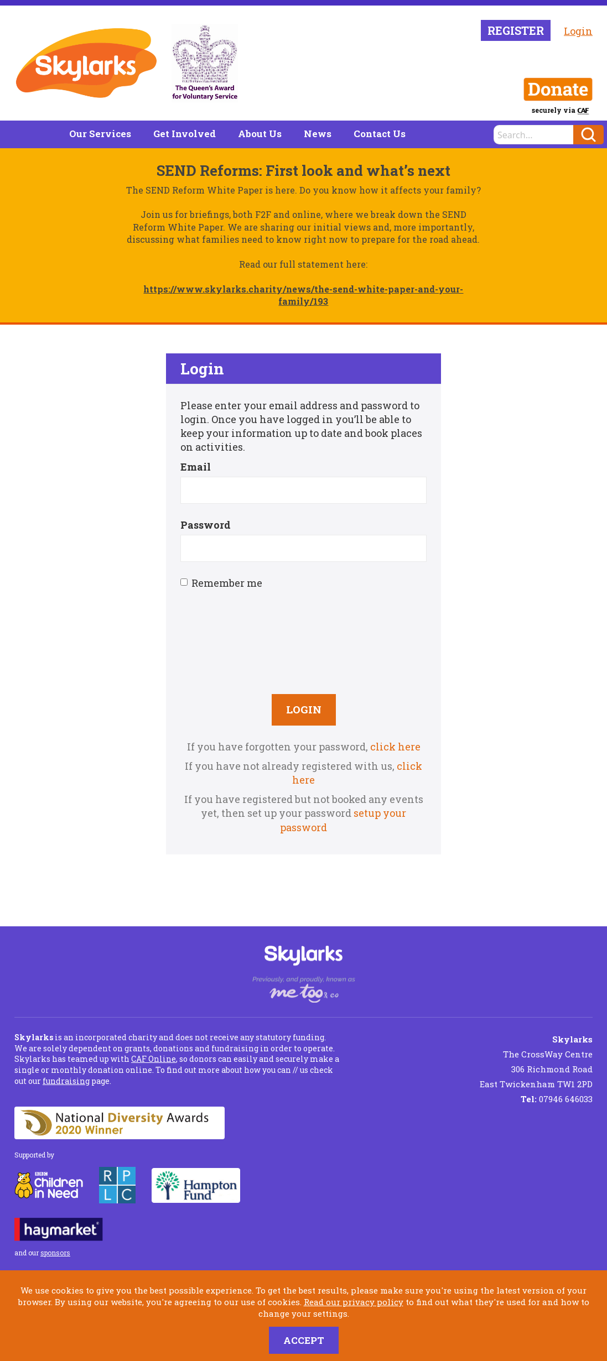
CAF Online (153, 1059)
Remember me (221, 583)
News (317, 133)
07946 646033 (557, 1098)
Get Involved (184, 133)
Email (195, 466)
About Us (260, 133)
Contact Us (380, 133)
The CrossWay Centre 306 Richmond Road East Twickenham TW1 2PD (536, 1061)
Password (205, 524)
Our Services (100, 133)
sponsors (55, 1252)
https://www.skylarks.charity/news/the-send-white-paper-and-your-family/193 (303, 295)
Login (578, 31)
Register (515, 30)
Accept (303, 1340)
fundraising (66, 1081)
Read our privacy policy (353, 1301)
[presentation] (304, 640)
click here (395, 746)
